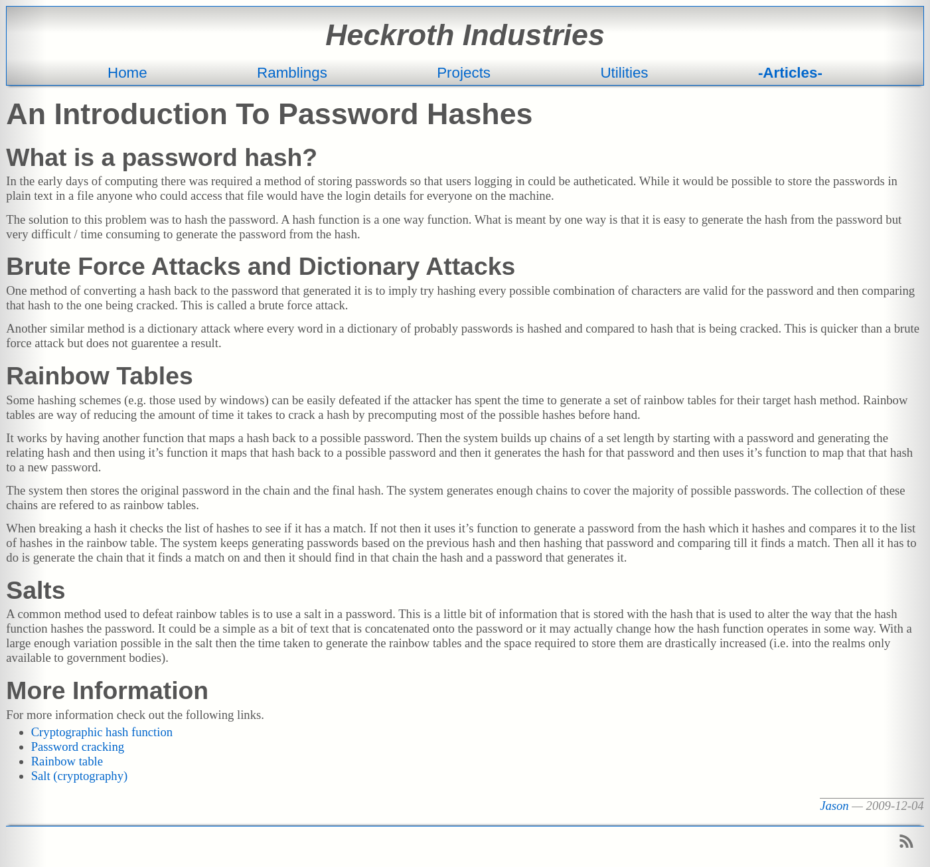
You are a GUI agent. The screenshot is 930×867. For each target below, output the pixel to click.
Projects (464, 72)
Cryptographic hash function (102, 732)
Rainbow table (67, 761)
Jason (834, 806)
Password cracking (77, 746)
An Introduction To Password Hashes (269, 113)
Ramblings (292, 72)
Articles (790, 72)
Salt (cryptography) (79, 776)
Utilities (624, 72)
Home (127, 72)
